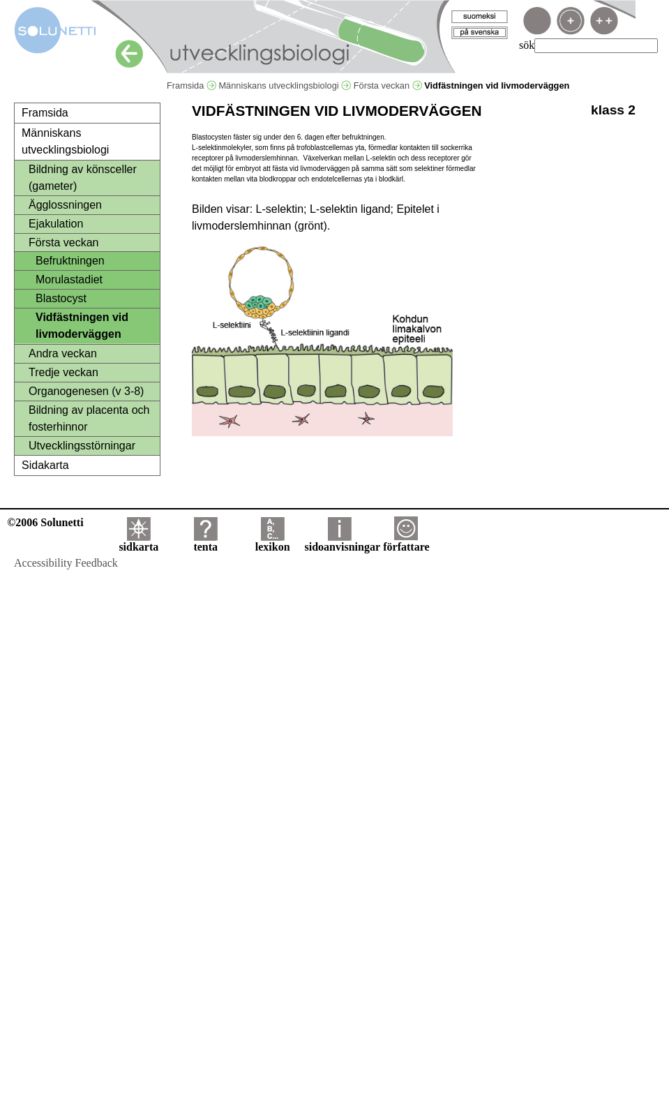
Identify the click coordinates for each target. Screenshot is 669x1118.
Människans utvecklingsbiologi (284, 85)
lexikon (272, 542)
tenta (205, 542)
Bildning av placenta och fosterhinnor (89, 418)
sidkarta (138, 542)
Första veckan (388, 85)
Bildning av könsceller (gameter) (83, 177)
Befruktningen (70, 261)
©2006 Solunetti (45, 522)
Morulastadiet (69, 279)
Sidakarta (45, 465)
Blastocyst (61, 298)
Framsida (191, 85)
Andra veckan (63, 353)
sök (526, 45)
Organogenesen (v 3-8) (86, 391)
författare (406, 542)
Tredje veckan (63, 372)
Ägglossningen (65, 205)
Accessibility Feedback (66, 563)
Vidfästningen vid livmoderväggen (82, 325)
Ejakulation (56, 224)
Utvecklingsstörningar (82, 446)
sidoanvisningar (342, 542)
